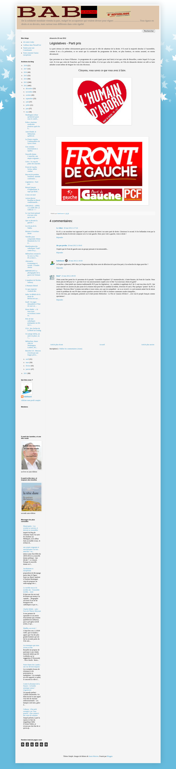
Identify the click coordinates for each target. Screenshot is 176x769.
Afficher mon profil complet (30, 400)
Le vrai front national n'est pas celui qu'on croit (32, 215)
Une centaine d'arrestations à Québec (31, 149)
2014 (26, 79)
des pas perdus (61, 245)
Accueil (102, 345)
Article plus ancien (147, 345)
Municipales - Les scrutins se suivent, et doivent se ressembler (30, 528)
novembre (29, 92)
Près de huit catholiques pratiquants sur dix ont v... (32, 322)
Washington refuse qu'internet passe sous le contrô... (32, 117)
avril (27, 359)
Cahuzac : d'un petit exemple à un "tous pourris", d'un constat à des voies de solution (31, 712)
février (28, 366)
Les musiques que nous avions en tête (31, 646)
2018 (26, 66)
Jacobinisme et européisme (28, 570)
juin (27, 109)
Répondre (59, 237)
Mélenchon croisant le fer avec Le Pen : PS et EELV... (33, 256)
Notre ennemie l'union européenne (30, 54)
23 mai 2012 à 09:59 (69, 276)
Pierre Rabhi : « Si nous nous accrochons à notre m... (32, 312)
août (27, 102)
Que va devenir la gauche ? (31, 222)
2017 (26, 69)
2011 (26, 373)
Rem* (58, 276)
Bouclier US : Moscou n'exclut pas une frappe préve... (33, 353)
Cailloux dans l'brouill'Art (32, 45)
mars (27, 362)
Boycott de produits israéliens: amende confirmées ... (32, 177)
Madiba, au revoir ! (29, 628)
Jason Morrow (94, 756)
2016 (26, 72)
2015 (26, 76)
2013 (26, 82)
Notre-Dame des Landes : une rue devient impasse (32, 666)
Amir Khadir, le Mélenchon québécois (30, 134)
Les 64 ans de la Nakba (30, 227)
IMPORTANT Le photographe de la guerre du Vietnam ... (32, 274)
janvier (28, 369)
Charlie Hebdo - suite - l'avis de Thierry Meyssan (32, 610)
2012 (26, 86)
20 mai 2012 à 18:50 (75, 261)
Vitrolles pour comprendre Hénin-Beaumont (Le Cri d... (33, 240)
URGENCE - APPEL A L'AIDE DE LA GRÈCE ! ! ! (32, 208)
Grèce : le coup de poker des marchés (32, 163)
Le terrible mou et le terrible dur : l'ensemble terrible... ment (31, 590)
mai (27, 112)
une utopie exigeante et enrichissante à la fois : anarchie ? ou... (31, 549)
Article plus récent (56, 345)
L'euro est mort (30, 195)
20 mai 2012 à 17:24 (71, 228)
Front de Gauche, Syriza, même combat (31, 169)
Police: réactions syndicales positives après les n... (32, 125)
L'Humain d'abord (31, 286)
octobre (28, 95)
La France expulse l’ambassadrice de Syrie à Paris (32, 141)
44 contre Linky (28, 42)
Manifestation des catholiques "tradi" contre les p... (32, 248)
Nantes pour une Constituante (28, 49)
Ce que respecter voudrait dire (31, 290)
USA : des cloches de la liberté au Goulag (33, 329)
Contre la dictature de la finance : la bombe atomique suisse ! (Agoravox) (31, 687)
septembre (29, 99)
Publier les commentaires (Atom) (71, 349)
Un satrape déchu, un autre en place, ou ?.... (32, 336)
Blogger (109, 756)
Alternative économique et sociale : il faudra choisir (32, 264)
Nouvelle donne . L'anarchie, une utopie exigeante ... (32, 156)
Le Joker (59, 228)
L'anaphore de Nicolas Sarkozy (33, 281)
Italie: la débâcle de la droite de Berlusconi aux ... (32, 296)
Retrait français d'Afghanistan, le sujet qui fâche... (32, 189)
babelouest (60, 261)
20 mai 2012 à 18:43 (75, 245)
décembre (29, 89)
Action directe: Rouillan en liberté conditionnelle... (32, 200)
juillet (28, 105)
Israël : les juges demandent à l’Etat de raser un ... (32, 304)
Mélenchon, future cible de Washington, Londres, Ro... (31, 344)
